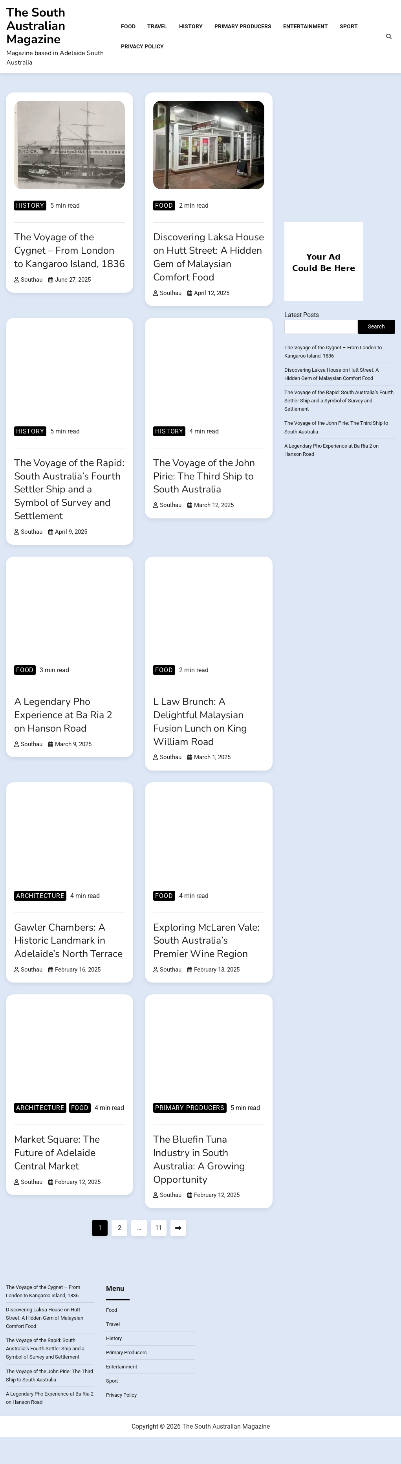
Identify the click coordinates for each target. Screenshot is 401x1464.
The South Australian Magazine (35, 26)
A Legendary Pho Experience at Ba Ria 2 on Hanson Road (66, 729)
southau (28, 294)
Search (376, 328)
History (191, 27)
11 (158, 1255)
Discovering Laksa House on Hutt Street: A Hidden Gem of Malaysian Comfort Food (208, 265)
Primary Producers (242, 27)
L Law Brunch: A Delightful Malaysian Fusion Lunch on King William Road (202, 736)
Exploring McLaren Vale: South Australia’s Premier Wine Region (205, 955)
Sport (349, 27)
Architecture (40, 910)
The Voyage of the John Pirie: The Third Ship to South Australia (206, 490)
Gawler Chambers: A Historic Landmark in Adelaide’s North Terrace (62, 961)
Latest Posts (301, 316)
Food (128, 27)
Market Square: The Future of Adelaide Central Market (59, 1180)
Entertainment (305, 27)
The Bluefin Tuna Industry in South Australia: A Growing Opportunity (201, 1187)
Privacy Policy (142, 47)
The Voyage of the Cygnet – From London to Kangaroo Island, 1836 (65, 258)
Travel (157, 27)
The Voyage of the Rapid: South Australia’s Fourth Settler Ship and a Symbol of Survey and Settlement (69, 503)
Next (178, 1256)
